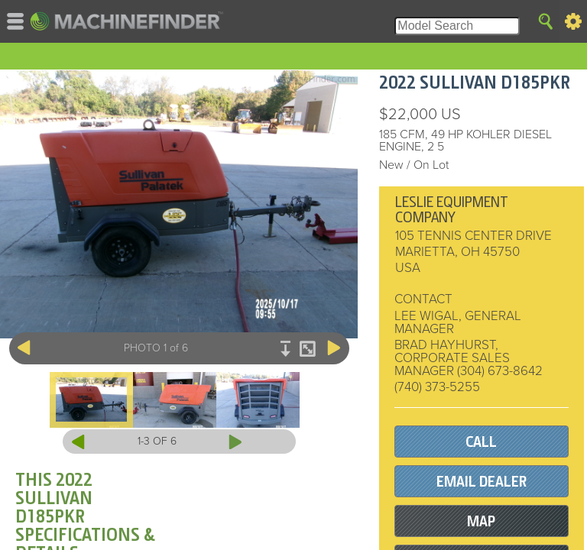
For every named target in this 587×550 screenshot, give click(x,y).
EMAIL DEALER (481, 481)
